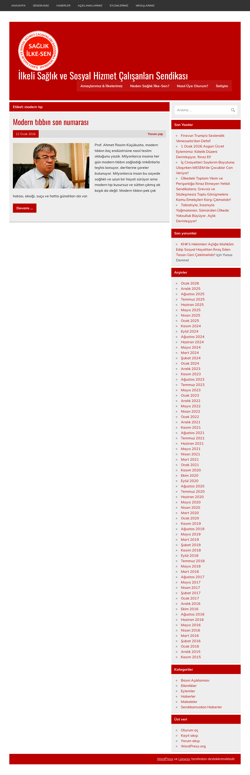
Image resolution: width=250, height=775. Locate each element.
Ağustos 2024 (192, 336)
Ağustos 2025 (192, 294)
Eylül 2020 (189, 480)
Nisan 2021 (190, 454)
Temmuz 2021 (193, 438)
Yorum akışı (190, 741)
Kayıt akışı (189, 735)
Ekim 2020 (189, 475)
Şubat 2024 (191, 358)
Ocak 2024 (190, 363)
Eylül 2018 (189, 555)
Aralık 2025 (190, 288)
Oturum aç (189, 730)
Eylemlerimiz (119, 5)
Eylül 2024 (189, 331)
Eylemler (188, 691)
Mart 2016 (190, 635)
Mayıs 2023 (191, 390)
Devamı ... (24, 208)
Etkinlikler (189, 685)
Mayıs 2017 (191, 582)
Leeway (184, 759)
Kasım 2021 (191, 427)
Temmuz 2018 (193, 561)
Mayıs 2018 (191, 566)
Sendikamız (41, 5)
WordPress (165, 759)
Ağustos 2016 (192, 614)
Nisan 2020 (190, 507)
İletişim (222, 86)
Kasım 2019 (191, 523)
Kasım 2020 (191, 470)
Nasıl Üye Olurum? (192, 86)
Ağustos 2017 (192, 577)
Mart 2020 (190, 513)
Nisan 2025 (190, 315)
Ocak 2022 (190, 416)
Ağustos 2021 (192, 432)
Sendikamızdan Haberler (201, 707)
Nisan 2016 (190, 630)
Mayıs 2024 (191, 347)
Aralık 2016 (190, 603)
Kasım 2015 (191, 657)
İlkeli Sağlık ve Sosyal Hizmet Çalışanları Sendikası (103, 75)
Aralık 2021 (190, 422)
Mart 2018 (190, 571)
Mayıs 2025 (191, 310)
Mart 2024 (190, 352)
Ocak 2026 (190, 283)
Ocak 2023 (190, 395)
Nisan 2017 (190, 587)
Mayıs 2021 (191, 448)
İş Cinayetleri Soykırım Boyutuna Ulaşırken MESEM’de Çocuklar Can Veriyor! (205, 167)
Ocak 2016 (190, 646)
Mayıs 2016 (191, 625)
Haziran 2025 (192, 304)
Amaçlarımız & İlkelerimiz (101, 86)
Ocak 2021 (190, 464)
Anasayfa (18, 5)
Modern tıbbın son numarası (51, 121)
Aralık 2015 (190, 651)
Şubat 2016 (191, 641)
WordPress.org (193, 746)
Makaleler (189, 701)
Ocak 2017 (190, 598)
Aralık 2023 (190, 368)
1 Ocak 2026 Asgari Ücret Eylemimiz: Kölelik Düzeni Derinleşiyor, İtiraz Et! (200, 151)
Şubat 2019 (191, 545)
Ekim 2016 (189, 609)
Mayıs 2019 (191, 534)
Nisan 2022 (190, 411)
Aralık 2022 (190, 400)
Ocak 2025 (190, 320)
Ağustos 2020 (192, 486)
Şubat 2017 (191, 593)
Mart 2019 (190, 539)
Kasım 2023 (191, 374)
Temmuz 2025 (193, 299)
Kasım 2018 (191, 550)
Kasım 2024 (191, 326)
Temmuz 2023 (193, 384)
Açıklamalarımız (90, 5)
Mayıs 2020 (191, 502)
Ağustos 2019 (192, 529)
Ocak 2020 (190, 518)
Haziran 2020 (192, 496)
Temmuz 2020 (193, 491)
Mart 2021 (190, 459)
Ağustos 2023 (192, 379)
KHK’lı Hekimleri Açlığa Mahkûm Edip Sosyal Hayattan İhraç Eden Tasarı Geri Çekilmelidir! (205, 249)
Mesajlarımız (145, 5)
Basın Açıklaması (195, 680)
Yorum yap (155, 134)
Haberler (63, 5)
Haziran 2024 (192, 342)
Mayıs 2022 (191, 406)
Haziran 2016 (192, 619)
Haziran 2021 (192, 443)
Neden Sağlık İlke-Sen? (149, 86)
